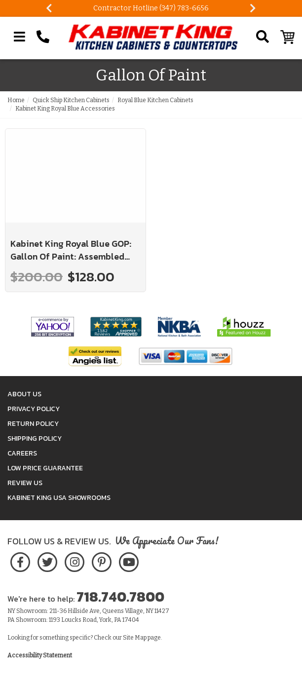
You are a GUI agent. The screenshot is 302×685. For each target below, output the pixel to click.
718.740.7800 (120, 596)
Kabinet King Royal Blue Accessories (65, 108)
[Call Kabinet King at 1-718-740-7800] (43, 37)
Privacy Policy (33, 409)
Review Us (24, 483)
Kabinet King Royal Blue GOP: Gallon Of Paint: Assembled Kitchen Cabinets (70, 250)
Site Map (135, 637)
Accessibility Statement (39, 655)
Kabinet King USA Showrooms (59, 498)
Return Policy (33, 424)
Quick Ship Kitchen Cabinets (71, 100)
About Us (24, 394)
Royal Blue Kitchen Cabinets (155, 100)
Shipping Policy (34, 438)
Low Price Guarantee (45, 468)
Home (16, 100)
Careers (22, 453)
